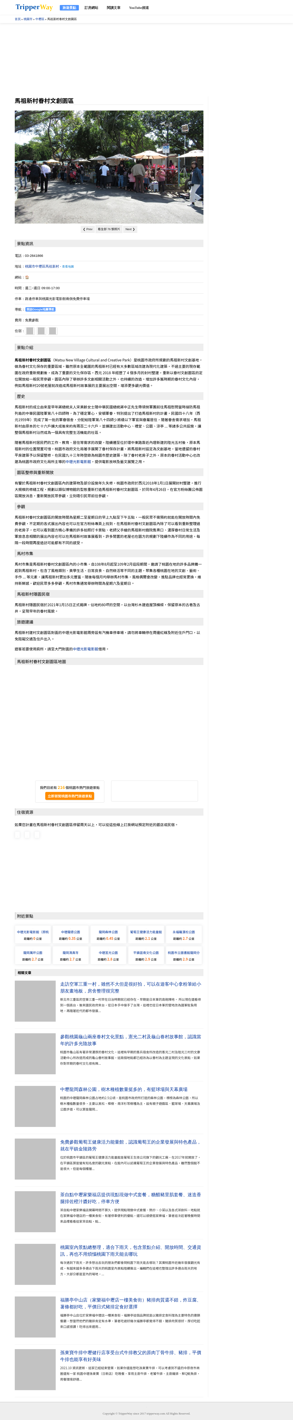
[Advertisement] (146, 60)
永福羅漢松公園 (184, 932)
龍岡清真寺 (71, 952)
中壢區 (39, 19)
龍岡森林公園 (108, 932)
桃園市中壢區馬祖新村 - (49, 266)
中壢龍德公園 (70, 932)
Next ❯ (130, 229)
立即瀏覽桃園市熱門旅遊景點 (70, 796)
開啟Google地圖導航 (41, 309)
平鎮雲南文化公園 (146, 952)
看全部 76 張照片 (109, 229)
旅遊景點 (69, 8)
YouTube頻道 (139, 8)
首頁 (18, 19)
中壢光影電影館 (78, 461)
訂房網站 (91, 8)
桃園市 (28, 19)
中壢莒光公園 (108, 952)
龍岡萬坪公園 (33, 952)
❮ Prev (87, 229)
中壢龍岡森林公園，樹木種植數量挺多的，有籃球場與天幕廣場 (124, 1089)
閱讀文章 (113, 8)
